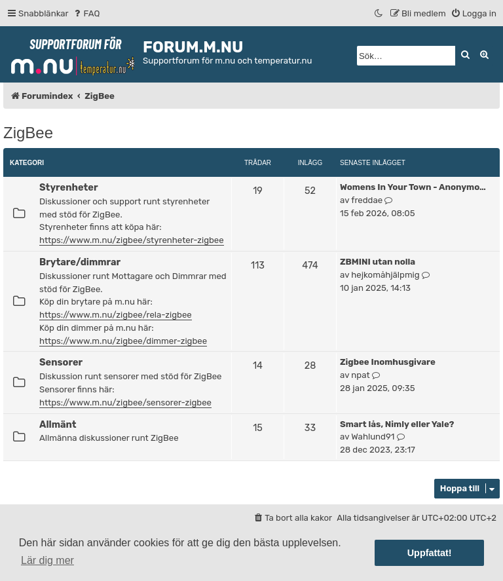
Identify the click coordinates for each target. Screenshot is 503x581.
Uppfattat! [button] (429, 553)
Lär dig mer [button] (47, 560)
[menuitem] (86, 13)
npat (360, 375)
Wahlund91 (372, 436)
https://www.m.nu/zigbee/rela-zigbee (115, 315)
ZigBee (28, 132)
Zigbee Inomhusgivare (388, 362)
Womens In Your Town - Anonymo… (413, 187)
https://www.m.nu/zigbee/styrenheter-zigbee (131, 240)
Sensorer (61, 362)
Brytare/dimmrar (80, 262)
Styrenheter (68, 187)
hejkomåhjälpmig (385, 275)
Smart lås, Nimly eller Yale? (397, 424)
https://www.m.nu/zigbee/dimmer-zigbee (123, 341)
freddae (366, 200)
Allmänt (58, 424)
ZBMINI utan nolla (377, 262)
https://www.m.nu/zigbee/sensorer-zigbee (125, 402)
